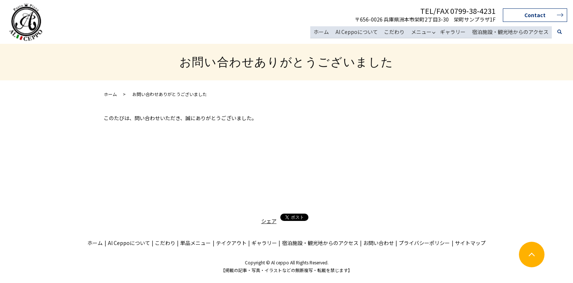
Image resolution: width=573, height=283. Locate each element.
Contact (535, 15)
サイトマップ (470, 242)
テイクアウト (231, 242)
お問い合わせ (378, 242)
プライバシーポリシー (424, 242)
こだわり (396, 32)
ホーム (324, 32)
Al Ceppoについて (359, 32)
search (559, 32)
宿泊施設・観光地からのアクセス (511, 32)
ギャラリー (454, 32)
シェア (269, 221)
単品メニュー (195, 242)
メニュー (423, 32)
